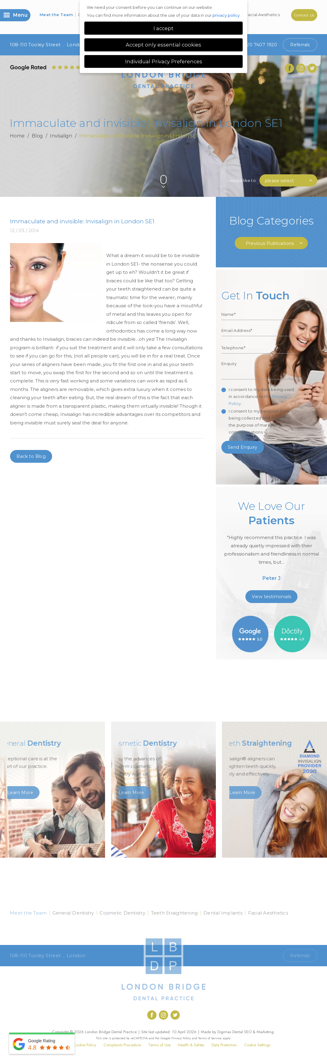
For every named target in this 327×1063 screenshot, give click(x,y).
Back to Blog (31, 456)
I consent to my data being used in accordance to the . (261, 396)
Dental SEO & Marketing (253, 1032)
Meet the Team (56, 14)
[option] (271, 543)
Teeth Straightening (174, 913)
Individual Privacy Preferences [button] (163, 61)
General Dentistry (73, 913)
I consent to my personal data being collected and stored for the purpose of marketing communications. (260, 421)
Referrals (300, 44)
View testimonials (271, 596)
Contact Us (304, 15)
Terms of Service (210, 1038)
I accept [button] (163, 28)
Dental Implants (222, 913)
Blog (37, 136)
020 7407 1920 (255, 44)
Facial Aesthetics (262, 14)
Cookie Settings (257, 1045)
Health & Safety (191, 1045)
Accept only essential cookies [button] (163, 45)
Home (17, 136)
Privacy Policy (181, 1038)
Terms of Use (159, 1045)
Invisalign (61, 136)
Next (312, 169)
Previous (298, 169)
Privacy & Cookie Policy (76, 1045)
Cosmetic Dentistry (122, 913)
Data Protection (224, 1045)
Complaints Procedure (122, 1045)
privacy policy (226, 15)
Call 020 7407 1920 (255, 955)
